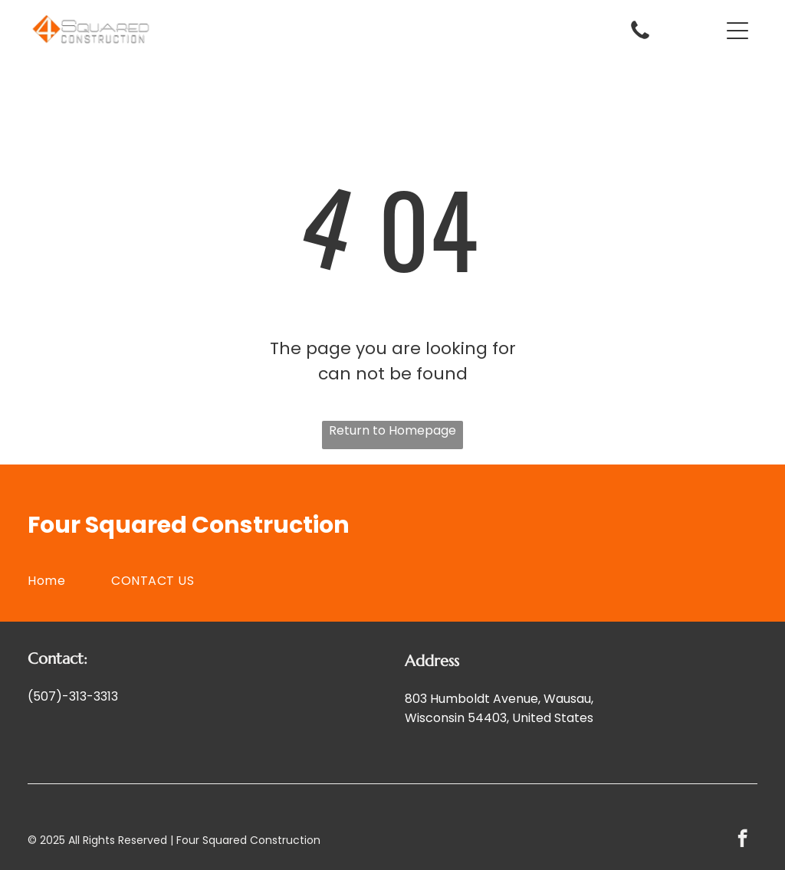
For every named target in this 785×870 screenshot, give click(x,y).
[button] (737, 30)
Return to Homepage (392, 430)
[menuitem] (69, 580)
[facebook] (742, 840)
